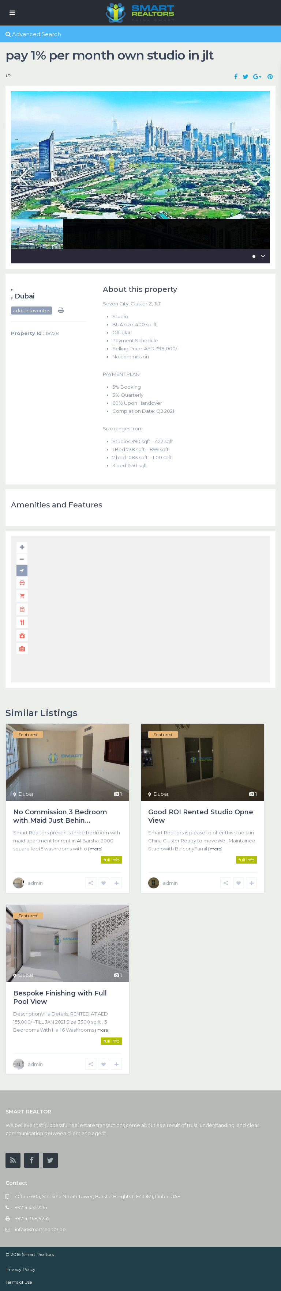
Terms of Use (18, 1282)
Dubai (24, 296)
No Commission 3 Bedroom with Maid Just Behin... (60, 816)
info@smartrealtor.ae (40, 1229)
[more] (95, 849)
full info (111, 859)
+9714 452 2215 (31, 1207)
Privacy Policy (20, 1269)
